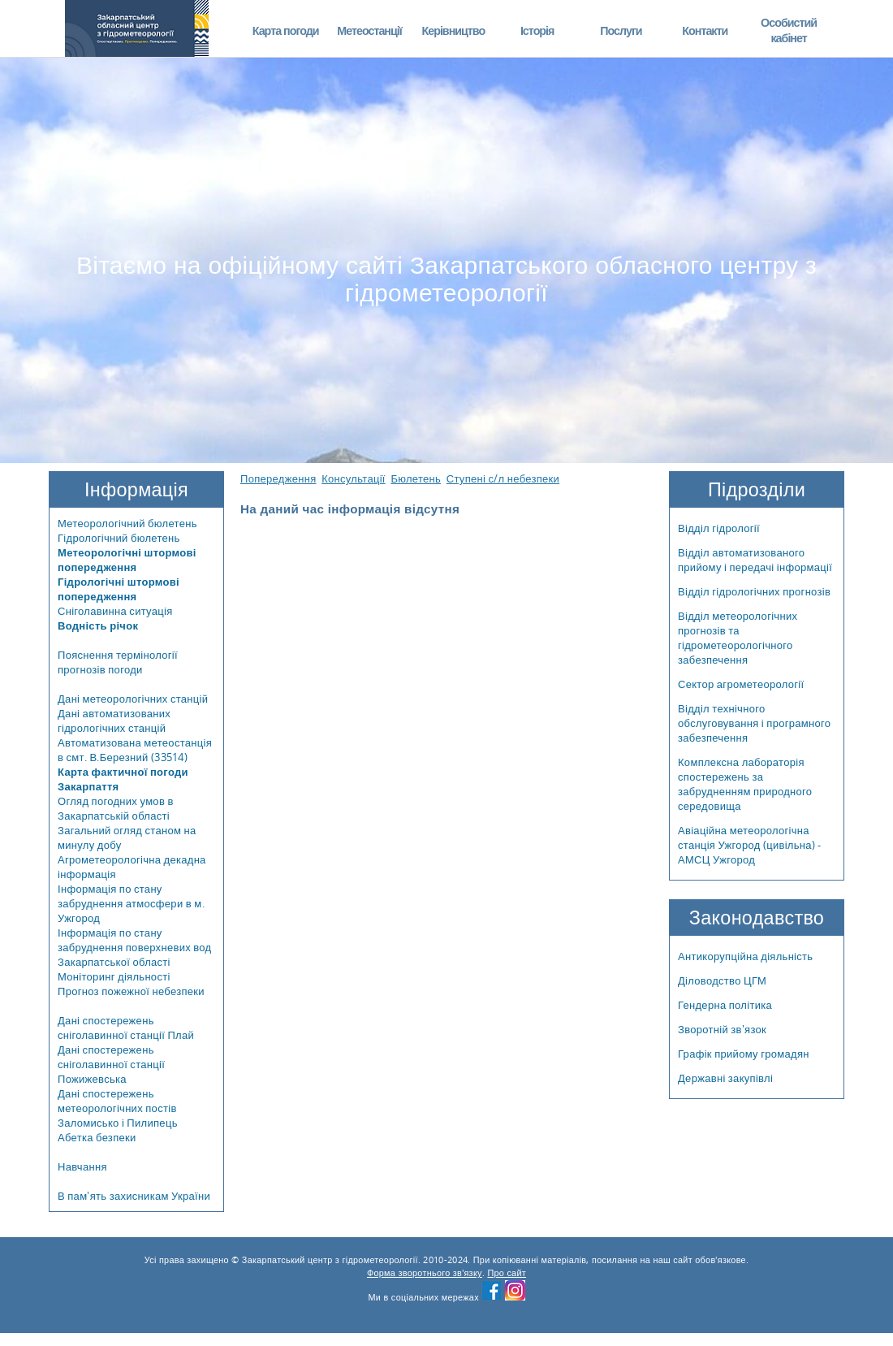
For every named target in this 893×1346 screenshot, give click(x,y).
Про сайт (506, 1273)
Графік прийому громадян (743, 1053)
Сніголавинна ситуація (115, 611)
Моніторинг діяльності (114, 976)
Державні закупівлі (725, 1078)
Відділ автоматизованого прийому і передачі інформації (755, 559)
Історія (537, 30)
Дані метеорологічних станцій (133, 698)
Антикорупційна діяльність (745, 956)
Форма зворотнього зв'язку (424, 1273)
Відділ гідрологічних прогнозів (754, 591)
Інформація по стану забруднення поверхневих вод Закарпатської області (135, 947)
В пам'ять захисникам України (134, 1195)
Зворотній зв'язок (722, 1029)
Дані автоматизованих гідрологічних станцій (114, 720)
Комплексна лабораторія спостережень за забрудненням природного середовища (745, 784)
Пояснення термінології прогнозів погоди (118, 662)
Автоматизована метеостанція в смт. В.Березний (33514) (135, 749)
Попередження (278, 478)
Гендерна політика (725, 1005)
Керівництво (453, 30)
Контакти (704, 30)
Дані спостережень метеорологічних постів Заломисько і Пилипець (118, 1108)
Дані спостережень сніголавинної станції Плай (126, 1027)
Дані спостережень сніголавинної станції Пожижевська (111, 1064)
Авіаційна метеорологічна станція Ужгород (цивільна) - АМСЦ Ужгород (750, 845)
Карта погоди (285, 30)
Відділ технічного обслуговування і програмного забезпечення (754, 723)
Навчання (82, 1166)
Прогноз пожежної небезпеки (131, 991)
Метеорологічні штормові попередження (127, 559)
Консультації (353, 478)
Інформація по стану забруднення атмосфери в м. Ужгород (131, 903)
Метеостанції (369, 30)
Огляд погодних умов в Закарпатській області (116, 808)
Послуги (620, 30)
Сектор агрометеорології (741, 684)
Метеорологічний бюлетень (127, 523)
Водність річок (98, 625)
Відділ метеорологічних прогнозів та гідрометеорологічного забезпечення (737, 637)
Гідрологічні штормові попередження (118, 589)
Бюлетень (415, 478)
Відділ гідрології (719, 528)
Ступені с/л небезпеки (502, 478)
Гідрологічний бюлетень (119, 537)
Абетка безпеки (97, 1137)
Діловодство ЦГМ (722, 980)
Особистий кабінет (789, 30)
